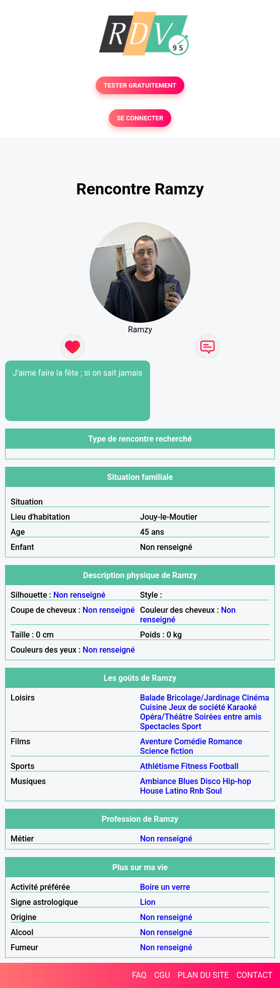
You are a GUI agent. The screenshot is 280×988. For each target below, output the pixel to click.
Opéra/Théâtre (166, 717)
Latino (176, 791)
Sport (191, 726)
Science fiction (166, 751)
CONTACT (254, 975)
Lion (148, 902)
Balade (152, 697)
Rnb (197, 791)
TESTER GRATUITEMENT (140, 85)
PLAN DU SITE (203, 975)
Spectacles (160, 726)
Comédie (190, 741)
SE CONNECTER (140, 118)
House (151, 791)
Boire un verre (165, 887)
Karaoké (242, 707)
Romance (225, 741)
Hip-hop (237, 781)
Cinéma (255, 697)
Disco (210, 781)
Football (224, 766)
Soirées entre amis (227, 717)
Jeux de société (197, 707)
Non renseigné (79, 595)
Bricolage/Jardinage (203, 697)
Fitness (194, 766)
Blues (188, 781)
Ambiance (158, 781)
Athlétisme (159, 766)
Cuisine (153, 707)
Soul (214, 791)
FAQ (139, 975)
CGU (162, 975)
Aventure (156, 741)
